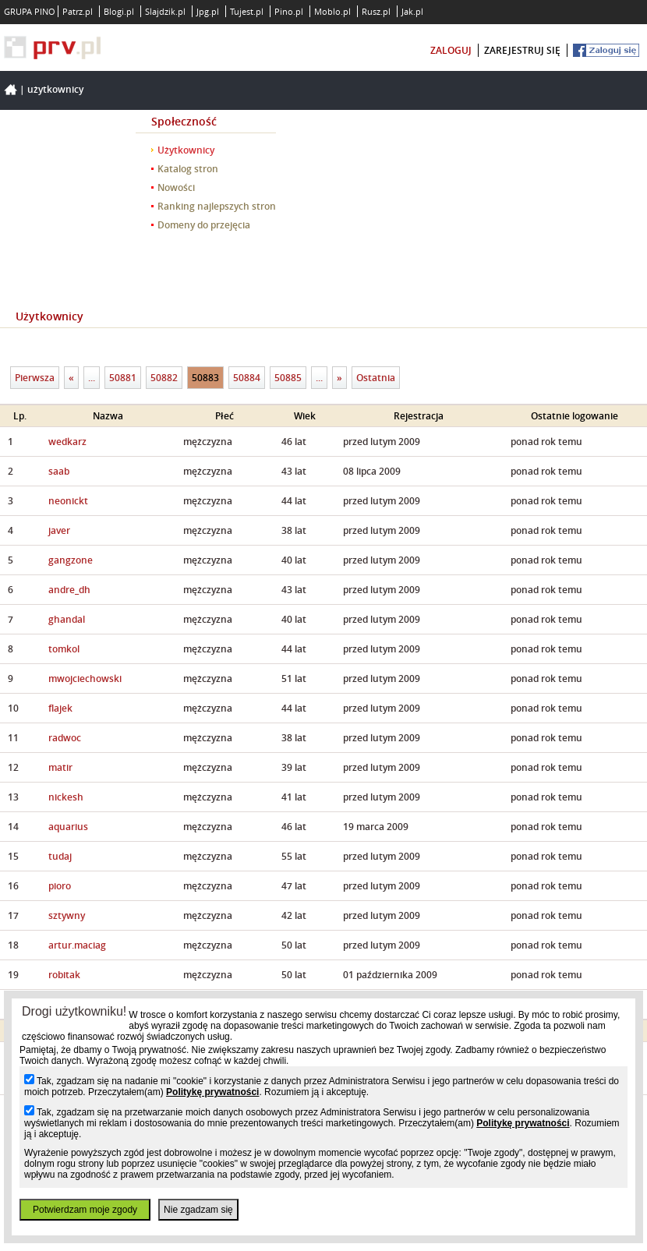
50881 (122, 377)
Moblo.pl (332, 11)
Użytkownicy (55, 89)
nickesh (65, 797)
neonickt (68, 500)
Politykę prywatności (212, 1092)
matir (60, 767)
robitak (64, 974)
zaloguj (451, 50)
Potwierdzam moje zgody (85, 1209)
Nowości (176, 187)
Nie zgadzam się (198, 1209)
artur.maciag (77, 945)
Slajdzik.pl (165, 11)
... (91, 377)
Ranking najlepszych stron (216, 206)
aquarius (68, 826)
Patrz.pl (77, 11)
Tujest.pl (246, 11)
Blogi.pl (119, 11)
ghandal (66, 619)
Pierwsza (35, 377)
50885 (288, 377)
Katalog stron (187, 168)
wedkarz (67, 441)
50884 (246, 377)
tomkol (64, 649)
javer (59, 530)
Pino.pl (288, 11)
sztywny (66, 915)
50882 (164, 377)
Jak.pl (412, 11)
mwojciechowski (85, 678)
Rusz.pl (376, 11)
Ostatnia (375, 377)
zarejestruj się (522, 50)
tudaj (60, 856)
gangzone (70, 560)
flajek (60, 708)
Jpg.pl (207, 11)
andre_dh (69, 589)
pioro (59, 885)
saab (58, 471)
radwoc (64, 737)
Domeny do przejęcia (203, 224)
